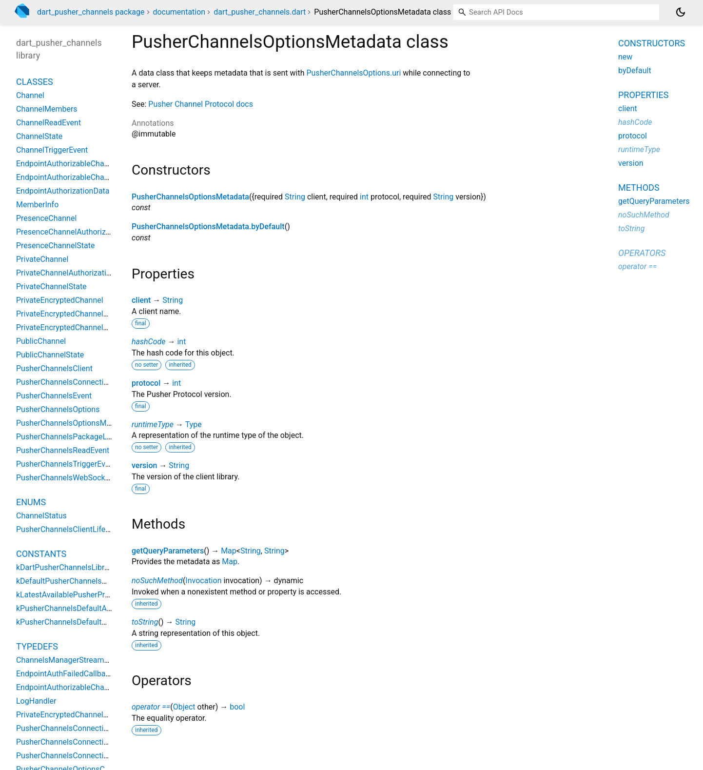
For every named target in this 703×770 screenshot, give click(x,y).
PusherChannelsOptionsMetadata (190, 196)
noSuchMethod (157, 580)
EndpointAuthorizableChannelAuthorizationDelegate (106, 163)
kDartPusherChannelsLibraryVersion (78, 567)
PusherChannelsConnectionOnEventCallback (93, 755)
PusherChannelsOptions (57, 409)
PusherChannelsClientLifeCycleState (79, 529)
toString (145, 622)
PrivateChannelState (51, 286)
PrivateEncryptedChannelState (68, 327)
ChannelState (39, 136)
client (141, 300)
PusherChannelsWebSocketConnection (83, 477)
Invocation (203, 580)
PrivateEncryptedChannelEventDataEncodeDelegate (105, 714)
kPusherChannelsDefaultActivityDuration (86, 608)
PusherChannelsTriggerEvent (66, 464)
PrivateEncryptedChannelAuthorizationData (91, 313)
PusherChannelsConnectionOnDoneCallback (93, 728)
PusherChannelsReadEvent (62, 450)
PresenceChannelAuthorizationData (77, 232)
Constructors (651, 43)
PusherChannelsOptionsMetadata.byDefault (208, 226)
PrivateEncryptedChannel (59, 300)
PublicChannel (41, 341)
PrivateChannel (42, 259)
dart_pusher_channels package (91, 12)
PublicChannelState (50, 354)
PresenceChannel (46, 218)
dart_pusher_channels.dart (260, 12)
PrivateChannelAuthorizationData (73, 272)
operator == (151, 706)
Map (228, 550)
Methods (639, 187)
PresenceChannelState (55, 245)
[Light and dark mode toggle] (680, 12)
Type (193, 424)
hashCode (148, 341)
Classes (34, 82)
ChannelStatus (41, 515)
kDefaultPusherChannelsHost (67, 581)
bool (237, 706)
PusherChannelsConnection (64, 382)
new (625, 56)
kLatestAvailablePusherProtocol (71, 594)
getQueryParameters (168, 550)
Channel (30, 95)
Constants (41, 554)
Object (184, 706)
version (144, 465)
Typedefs (37, 646)
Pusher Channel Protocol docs (200, 104)
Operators (641, 253)
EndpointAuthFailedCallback (65, 673)
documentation (179, 12)
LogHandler (36, 701)
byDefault (634, 70)
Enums (31, 502)
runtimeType (153, 424)
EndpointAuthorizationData (63, 191)
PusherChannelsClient (54, 368)
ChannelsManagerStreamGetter (70, 660)
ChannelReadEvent (48, 122)
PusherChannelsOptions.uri (353, 73)
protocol (146, 383)
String (295, 196)
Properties (643, 95)
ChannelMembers (47, 109)
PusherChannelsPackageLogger (71, 436)
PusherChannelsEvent (54, 395)
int (364, 196)
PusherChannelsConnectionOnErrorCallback (92, 742)
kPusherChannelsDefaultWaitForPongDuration (96, 622)
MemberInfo (37, 204)
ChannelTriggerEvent (52, 150)
